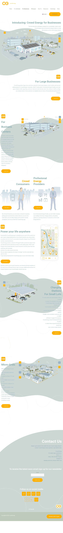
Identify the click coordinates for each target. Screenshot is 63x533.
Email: (37, 472)
